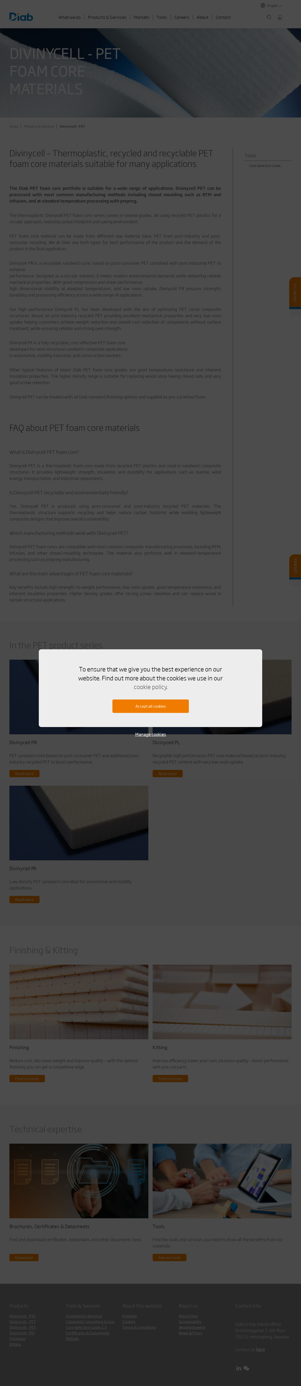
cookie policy (150, 686)
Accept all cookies (150, 706)
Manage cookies (150, 734)
